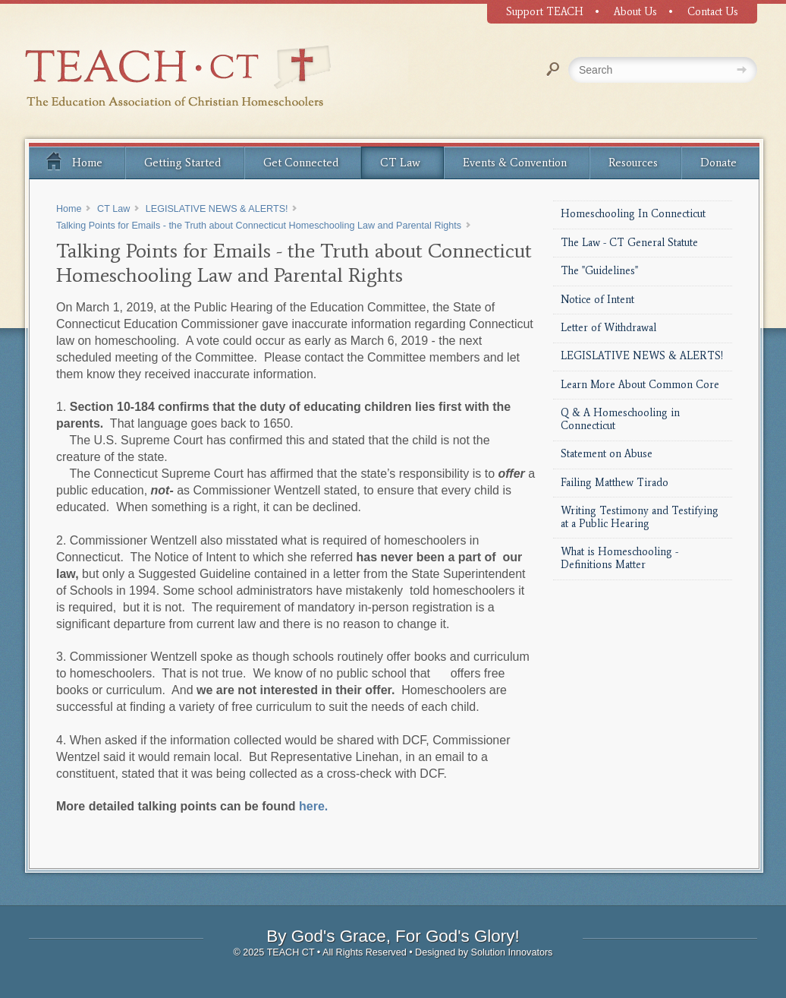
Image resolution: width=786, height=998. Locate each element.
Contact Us (712, 11)
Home (73, 160)
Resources (633, 162)
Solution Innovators (512, 952)
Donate (718, 162)
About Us (635, 11)
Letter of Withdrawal (608, 327)
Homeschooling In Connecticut (633, 213)
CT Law (400, 162)
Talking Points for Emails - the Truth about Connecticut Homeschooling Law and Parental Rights (258, 225)
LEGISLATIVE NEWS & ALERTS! (642, 355)
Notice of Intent (597, 299)
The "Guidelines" (599, 270)
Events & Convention (515, 162)
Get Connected (300, 162)
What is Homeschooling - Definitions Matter (619, 558)
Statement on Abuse (606, 453)
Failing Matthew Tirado (614, 482)
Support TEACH (544, 11)
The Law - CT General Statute (629, 242)
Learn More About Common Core (640, 384)
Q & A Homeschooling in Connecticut (620, 419)
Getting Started (182, 162)
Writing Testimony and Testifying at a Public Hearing (639, 517)
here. (313, 806)
